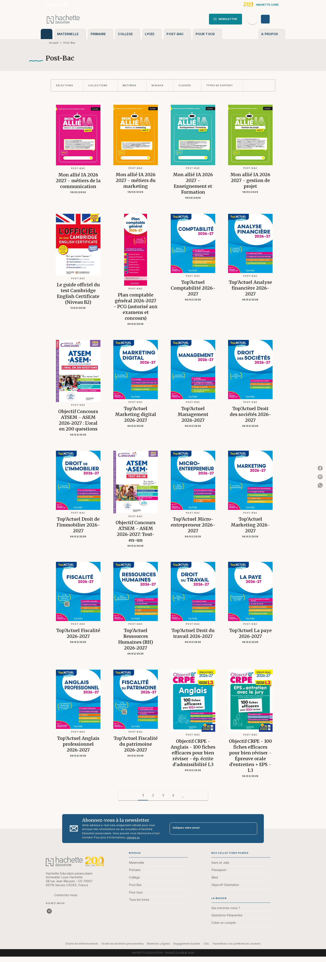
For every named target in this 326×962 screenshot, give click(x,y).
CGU (206, 943)
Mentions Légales (158, 943)
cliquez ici (133, 837)
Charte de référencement (81, 943)
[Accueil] (63, 19)
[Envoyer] (252, 829)
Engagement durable (186, 943)
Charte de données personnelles (122, 943)
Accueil (53, 42)
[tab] (46, 34)
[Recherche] (252, 19)
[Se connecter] (270, 19)
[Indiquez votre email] (208, 828)
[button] (225, 19)
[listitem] (65, 4)
